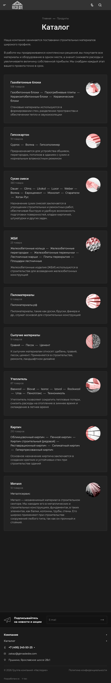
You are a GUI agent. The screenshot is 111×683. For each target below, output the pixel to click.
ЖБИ (14, 238)
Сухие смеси (20, 178)
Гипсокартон (20, 135)
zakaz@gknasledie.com (23, 653)
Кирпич (16, 427)
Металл (16, 484)
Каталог (9, 640)
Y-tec (15, 678)
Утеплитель (19, 379)
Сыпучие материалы (25, 335)
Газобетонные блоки (26, 82)
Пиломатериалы (22, 295)
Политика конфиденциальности (88, 670)
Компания (11, 634)
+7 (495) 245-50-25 (21, 647)
